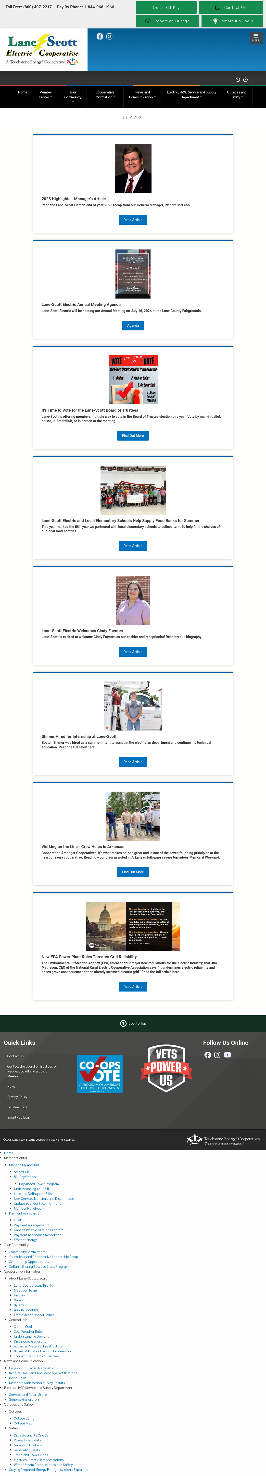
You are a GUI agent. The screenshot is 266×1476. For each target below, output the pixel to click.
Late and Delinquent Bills (33, 1193)
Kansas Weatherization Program (38, 1230)
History (19, 1295)
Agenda (133, 325)
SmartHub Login (19, 1117)
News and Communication (142, 94)
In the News (17, 1377)
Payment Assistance (24, 1213)
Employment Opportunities (34, 1314)
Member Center (45, 94)
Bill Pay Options (26, 1176)
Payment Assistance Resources (37, 1234)
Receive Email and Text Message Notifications (43, 1373)
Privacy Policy (17, 1096)
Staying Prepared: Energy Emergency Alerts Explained (48, 1469)
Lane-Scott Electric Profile (33, 1285)
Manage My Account (24, 1165)
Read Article (133, 220)
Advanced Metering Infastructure (38, 1346)
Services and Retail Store (28, 1394)
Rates (18, 1300)
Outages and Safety (236, 94)
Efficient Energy (25, 1239)
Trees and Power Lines (31, 1454)
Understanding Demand (31, 1336)
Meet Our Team (25, 1290)
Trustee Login (17, 1107)
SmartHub (21, 1171)
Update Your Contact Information (38, 1203)
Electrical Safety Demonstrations (39, 1459)
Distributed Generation (31, 1341)
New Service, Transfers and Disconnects (44, 1198)
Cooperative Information (105, 94)
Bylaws (19, 1305)
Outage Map (23, 1423)
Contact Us (15, 1056)
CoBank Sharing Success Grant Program (39, 1266)
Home (22, 92)
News (11, 1086)
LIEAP (18, 1220)
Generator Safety (27, 1450)
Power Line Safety (27, 1440)
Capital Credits (25, 1326)
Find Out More (133, 436)
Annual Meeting (26, 1309)
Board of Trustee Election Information (42, 1351)
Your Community (72, 96)
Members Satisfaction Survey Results (37, 1382)
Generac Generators (24, 1399)
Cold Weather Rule (28, 1331)
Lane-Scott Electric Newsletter (32, 1368)
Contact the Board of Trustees (37, 1356)
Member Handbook (28, 1208)
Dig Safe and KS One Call (32, 1435)
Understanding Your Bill (31, 1188)
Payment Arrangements (32, 1225)
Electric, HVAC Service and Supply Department (191, 94)
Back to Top (137, 1023)
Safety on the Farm (28, 1445)
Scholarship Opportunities (29, 1261)
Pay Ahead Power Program (39, 1183)
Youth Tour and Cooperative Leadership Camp (43, 1256)
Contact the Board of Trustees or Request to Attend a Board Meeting (32, 1071)
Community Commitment (27, 1251)
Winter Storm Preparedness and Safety (43, 1464)
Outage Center (25, 1418)
